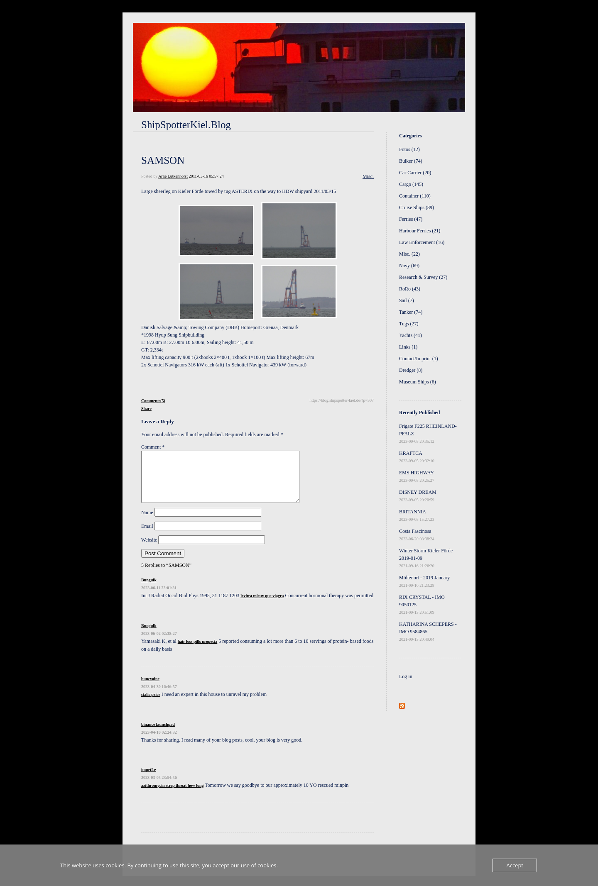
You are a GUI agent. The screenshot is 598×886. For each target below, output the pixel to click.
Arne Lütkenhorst (173, 176)
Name (147, 522)
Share (146, 408)
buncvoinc (150, 688)
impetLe (148, 779)
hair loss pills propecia (197, 651)
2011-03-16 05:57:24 (206, 176)
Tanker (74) (410, 312)
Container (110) (415, 196)
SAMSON (162, 160)
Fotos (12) (409, 149)
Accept (514, 865)
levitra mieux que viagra (262, 605)
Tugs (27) (409, 324)
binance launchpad (158, 734)
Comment (152, 447)
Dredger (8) (410, 370)
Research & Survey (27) (423, 277)
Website (149, 550)
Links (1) (408, 347)
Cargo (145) (411, 184)
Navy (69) (409, 265)
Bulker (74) (410, 161)
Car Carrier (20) (415, 173)
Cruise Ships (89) (416, 207)
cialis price (150, 704)
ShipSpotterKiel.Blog (186, 124)
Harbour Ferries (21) (419, 231)
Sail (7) (406, 300)
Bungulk (149, 590)
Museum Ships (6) (417, 382)
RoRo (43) (409, 289)
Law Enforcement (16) (421, 242)
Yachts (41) (410, 335)
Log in (405, 676)
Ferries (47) (410, 219)
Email (147, 536)
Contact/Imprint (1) (418, 358)
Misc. (368, 176)
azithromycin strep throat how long (172, 795)
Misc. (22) (409, 254)
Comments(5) (153, 400)
